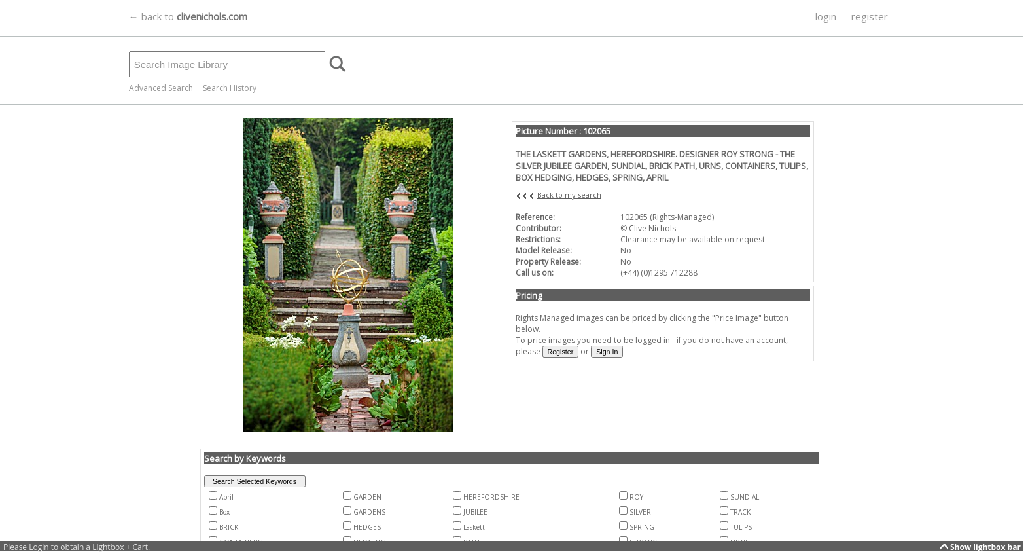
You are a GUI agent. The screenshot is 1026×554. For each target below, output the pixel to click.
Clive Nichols (652, 228)
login (825, 16)
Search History (229, 88)
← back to (188, 16)
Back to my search (569, 195)
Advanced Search (161, 88)
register (869, 16)
